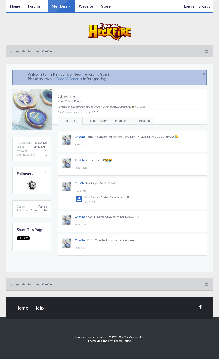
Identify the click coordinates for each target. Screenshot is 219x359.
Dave (87, 197)
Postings (120, 120)
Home (15, 6)
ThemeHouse (122, 340)
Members (59, 6)
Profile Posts (70, 120)
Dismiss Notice (203, 74)
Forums (34, 6)
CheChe (80, 136)
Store (106, 6)
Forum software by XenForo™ (109, 337)
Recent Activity (97, 120)
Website (86, 6)
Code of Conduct (69, 79)
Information (142, 120)
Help (38, 308)
